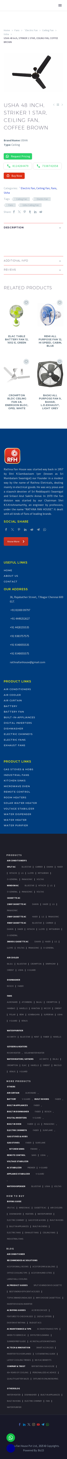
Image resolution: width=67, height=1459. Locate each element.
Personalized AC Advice (44, 1372)
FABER (46, 1036)
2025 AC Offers (44, 1316)
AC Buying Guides (16, 1310)
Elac (24, 1065)
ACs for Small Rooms (17, 1266)
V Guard (13, 1020)
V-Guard (31, 970)
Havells (23, 1008)
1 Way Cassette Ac (16, 904)
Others (11, 1086)
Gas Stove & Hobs (37, 1220)
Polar (12, 1014)
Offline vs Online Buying (45, 1378)
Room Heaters (15, 797)
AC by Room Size (39, 1310)
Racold (58, 1065)
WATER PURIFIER (14, 1407)
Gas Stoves (13, 1142)
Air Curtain (13, 700)
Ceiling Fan (48, 30)
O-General (12, 879)
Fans (16, 30)
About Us (11, 575)
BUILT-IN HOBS (14, 1401)
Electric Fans (15, 739)
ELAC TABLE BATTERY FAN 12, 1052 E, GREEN (16, 339)
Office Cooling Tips (17, 1272)
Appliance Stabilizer (18, 1173)
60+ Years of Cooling (17, 1372)
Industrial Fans (16, 775)
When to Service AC (16, 1335)
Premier (31, 1167)
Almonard (12, 1002)
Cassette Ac (13, 898)
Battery (10, 706)
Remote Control (17, 791)
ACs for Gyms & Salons (44, 1266)
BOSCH (48, 1111)
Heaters (29, 1213)
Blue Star (25, 1036)
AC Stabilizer (14, 1167)
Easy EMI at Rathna (16, 1322)
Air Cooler (12, 694)
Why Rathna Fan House (42, 1366)
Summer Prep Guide (16, 1341)
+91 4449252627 (20, 618)
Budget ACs (35, 1322)
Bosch (10, 986)
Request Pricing (18, 156)
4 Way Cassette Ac (16, 922)
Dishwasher (13, 728)
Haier (60, 866)
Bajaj (10, 963)
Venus (24, 1020)
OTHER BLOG (13, 1388)
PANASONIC (49, 1124)
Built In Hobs (41, 1099)
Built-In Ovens (40, 1226)
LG (38, 1124)
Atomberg (27, 1002)
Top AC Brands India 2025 (19, 1297)
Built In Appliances (17, 1105)
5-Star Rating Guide (45, 1353)
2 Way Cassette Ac (16, 916)
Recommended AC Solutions (22, 1260)
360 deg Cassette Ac (17, 941)
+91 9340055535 (19, 644)
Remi (21, 1014)
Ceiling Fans (49, 1232)
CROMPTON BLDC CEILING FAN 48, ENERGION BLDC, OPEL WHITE (16, 402)
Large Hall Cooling (17, 1279)
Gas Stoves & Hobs (18, 769)
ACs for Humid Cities (41, 1272)
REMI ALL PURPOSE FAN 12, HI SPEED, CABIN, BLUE (50, 341)
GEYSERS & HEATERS (17, 1046)
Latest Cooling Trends (19, 1360)
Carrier (39, 866)
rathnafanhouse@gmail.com (27, 662)
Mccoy (47, 1008)
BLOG (10, 1248)
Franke (34, 1149)
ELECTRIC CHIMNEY (33, 1401)
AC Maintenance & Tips (19, 1328)
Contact (11, 581)
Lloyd (31, 873)
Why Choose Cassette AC (48, 1297)
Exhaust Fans (14, 745)
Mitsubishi (43, 873)
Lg (22, 873)
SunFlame (48, 1130)
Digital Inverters (18, 722)
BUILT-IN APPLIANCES (50, 1394)
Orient (10, 970)
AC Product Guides (17, 1285)
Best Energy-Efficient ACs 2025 (24, 1291)
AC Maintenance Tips (47, 1328)
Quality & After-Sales (18, 1378)
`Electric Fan (31, 30)
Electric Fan (42, 199)
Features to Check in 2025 (20, 1316)
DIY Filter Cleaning (39, 1335)
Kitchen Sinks (15, 780)
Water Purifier (16, 825)
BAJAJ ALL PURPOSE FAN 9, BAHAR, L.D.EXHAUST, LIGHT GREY (50, 402)
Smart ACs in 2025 (44, 1347)
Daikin (50, 866)
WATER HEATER (13, 1394)
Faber (20, 986)
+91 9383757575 (19, 636)
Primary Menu (60, 5)
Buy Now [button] (14, 175)
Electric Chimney (15, 1220)
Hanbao (11, 1008)
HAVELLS (57, 1036)
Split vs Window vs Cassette (48, 1285)
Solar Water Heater (20, 802)
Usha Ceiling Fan (31, 205)
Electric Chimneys (18, 734)
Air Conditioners (17, 689)
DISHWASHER (30, 1394)
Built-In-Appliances (19, 717)
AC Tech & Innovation (18, 1347)
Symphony (51, 963)
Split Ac (11, 866)
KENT (36, 1036)
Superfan (48, 1014)
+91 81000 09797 (20, 610)
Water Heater (15, 819)
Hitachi (13, 873)
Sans (33, 1155)
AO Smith (11, 1036)
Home (7, 30)
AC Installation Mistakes (43, 1341)
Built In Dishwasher (18, 1111)
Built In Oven (14, 1124)
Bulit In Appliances (19, 1226)
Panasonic (27, 879)
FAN (48, 1401)
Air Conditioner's (17, 860)
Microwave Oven (17, 786)
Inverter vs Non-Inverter (19, 1304)
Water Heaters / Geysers (20, 1059)
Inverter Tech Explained (19, 1353)
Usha (6, 34)
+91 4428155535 (19, 627)
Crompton (36, 963)
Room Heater (13, 1052)
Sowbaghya (34, 1014)
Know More (16, 541)
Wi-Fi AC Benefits (43, 1360)
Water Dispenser (17, 814)
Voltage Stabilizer (19, 808)
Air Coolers (56, 1207)
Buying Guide (14, 1201)
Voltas (40, 879)
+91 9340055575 (19, 653)
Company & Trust (16, 1366)
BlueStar (26, 866)
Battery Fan (14, 711)
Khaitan (35, 1008)
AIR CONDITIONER (16, 1254)
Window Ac (13, 885)
